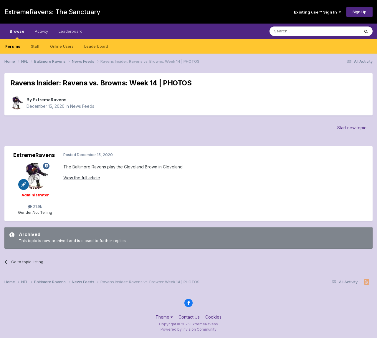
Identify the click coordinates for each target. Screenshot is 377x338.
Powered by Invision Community (188, 329)
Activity (41, 31)
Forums (12, 46)
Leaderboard (96, 46)
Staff (35, 46)
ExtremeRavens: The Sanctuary (52, 12)
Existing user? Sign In (317, 12)
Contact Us (189, 316)
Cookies (213, 316)
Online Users (62, 46)
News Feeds (82, 106)
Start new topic (351, 127)
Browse (17, 34)
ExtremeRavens (50, 99)
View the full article (81, 177)
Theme (164, 316)
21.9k (35, 206)
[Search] (299, 31)
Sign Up (359, 11)
